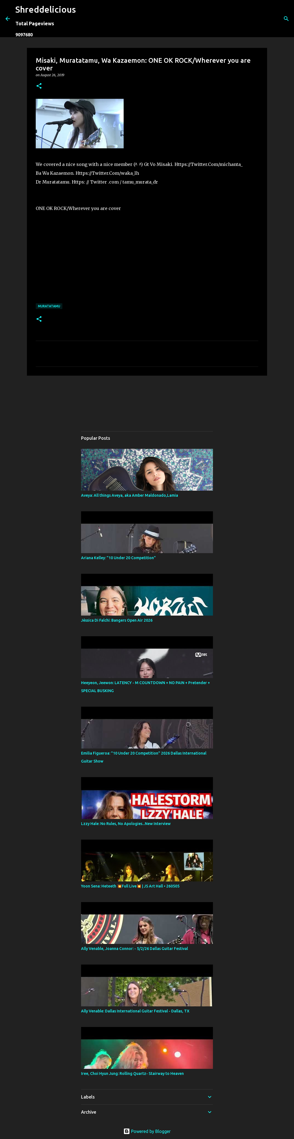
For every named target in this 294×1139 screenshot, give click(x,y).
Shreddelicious (45, 9)
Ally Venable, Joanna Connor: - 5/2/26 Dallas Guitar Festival (134, 948)
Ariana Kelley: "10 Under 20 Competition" (118, 558)
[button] (39, 86)
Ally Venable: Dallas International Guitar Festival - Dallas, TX (135, 1011)
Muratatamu (49, 306)
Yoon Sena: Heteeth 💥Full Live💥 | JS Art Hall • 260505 (130, 886)
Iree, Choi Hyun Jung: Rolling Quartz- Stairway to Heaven (132, 1073)
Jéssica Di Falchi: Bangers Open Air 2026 (116, 620)
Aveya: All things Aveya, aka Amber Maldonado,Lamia (129, 495)
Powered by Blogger (147, 1131)
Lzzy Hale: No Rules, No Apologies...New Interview (126, 823)
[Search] (83, 18)
